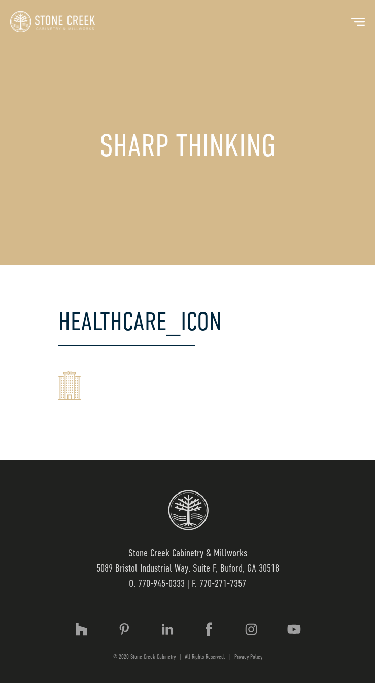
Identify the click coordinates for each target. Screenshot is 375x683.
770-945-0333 (161, 583)
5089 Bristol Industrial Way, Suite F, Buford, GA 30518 (187, 568)
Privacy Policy (248, 656)
